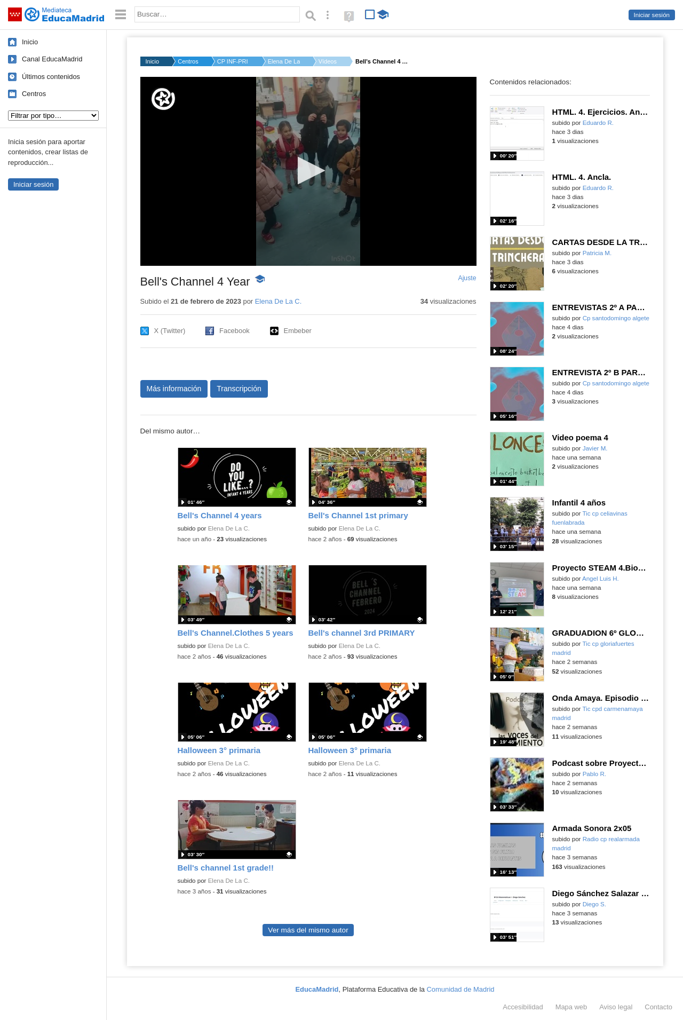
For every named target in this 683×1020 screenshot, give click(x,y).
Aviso (615, 1007)
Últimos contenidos (51, 77)
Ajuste (467, 278)
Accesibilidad (523, 1007)
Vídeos (328, 61)
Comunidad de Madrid (461, 989)
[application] (308, 171)
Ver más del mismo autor (308, 930)
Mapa (571, 1007)
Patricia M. (597, 253)
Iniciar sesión (652, 15)
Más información (174, 388)
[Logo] (163, 99)
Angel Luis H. (600, 578)
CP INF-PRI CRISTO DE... (233, 61)
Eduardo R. (598, 123)
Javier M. (595, 448)
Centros (34, 94)
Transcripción (239, 388)
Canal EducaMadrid (52, 59)
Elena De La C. (284, 61)
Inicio (30, 42)
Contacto (658, 1007)
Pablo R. (594, 774)
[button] (308, 170)
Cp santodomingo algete (616, 318)
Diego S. (594, 904)
